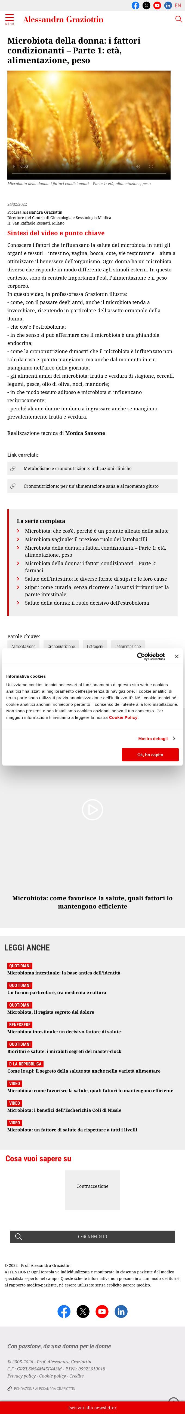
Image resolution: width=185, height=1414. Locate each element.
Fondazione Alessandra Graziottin (44, 1388)
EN (178, 5)
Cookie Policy (123, 717)
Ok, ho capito (150, 754)
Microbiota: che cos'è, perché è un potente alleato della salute (97, 531)
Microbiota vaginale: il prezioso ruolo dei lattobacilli (86, 539)
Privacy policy (21, 1376)
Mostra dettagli (153, 738)
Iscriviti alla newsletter (92, 1408)
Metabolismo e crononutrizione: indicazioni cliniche (78, 468)
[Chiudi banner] (177, 656)
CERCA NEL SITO (92, 1236)
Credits (76, 1376)
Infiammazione (128, 646)
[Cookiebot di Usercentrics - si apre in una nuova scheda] (141, 656)
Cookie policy (52, 1376)
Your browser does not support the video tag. (89, 125)
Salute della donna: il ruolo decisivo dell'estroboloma (87, 602)
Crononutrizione (61, 646)
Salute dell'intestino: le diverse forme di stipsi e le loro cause (96, 579)
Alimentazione (23, 646)
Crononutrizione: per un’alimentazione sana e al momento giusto (91, 486)
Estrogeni (95, 646)
